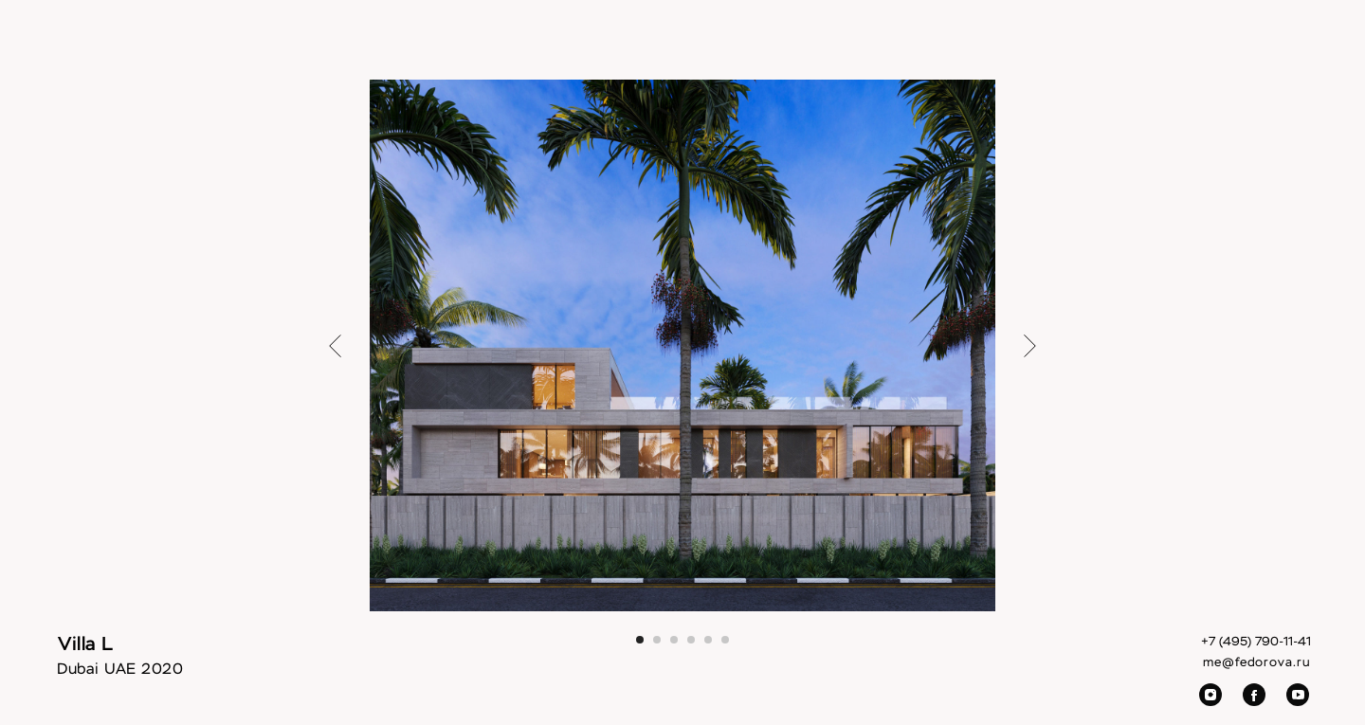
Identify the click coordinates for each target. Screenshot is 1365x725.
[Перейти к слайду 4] (691, 639)
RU (1260, 47)
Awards (997, 47)
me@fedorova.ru (1257, 663)
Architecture (821, 47)
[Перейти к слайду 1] (640, 639)
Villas (738, 47)
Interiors (666, 47)
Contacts (1143, 47)
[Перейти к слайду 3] (674, 639)
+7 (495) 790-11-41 (1256, 642)
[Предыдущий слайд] (335, 345)
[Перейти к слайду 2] (657, 639)
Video (1066, 47)
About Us (915, 47)
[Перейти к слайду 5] (708, 639)
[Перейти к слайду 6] (725, 639)
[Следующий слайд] (1030, 345)
